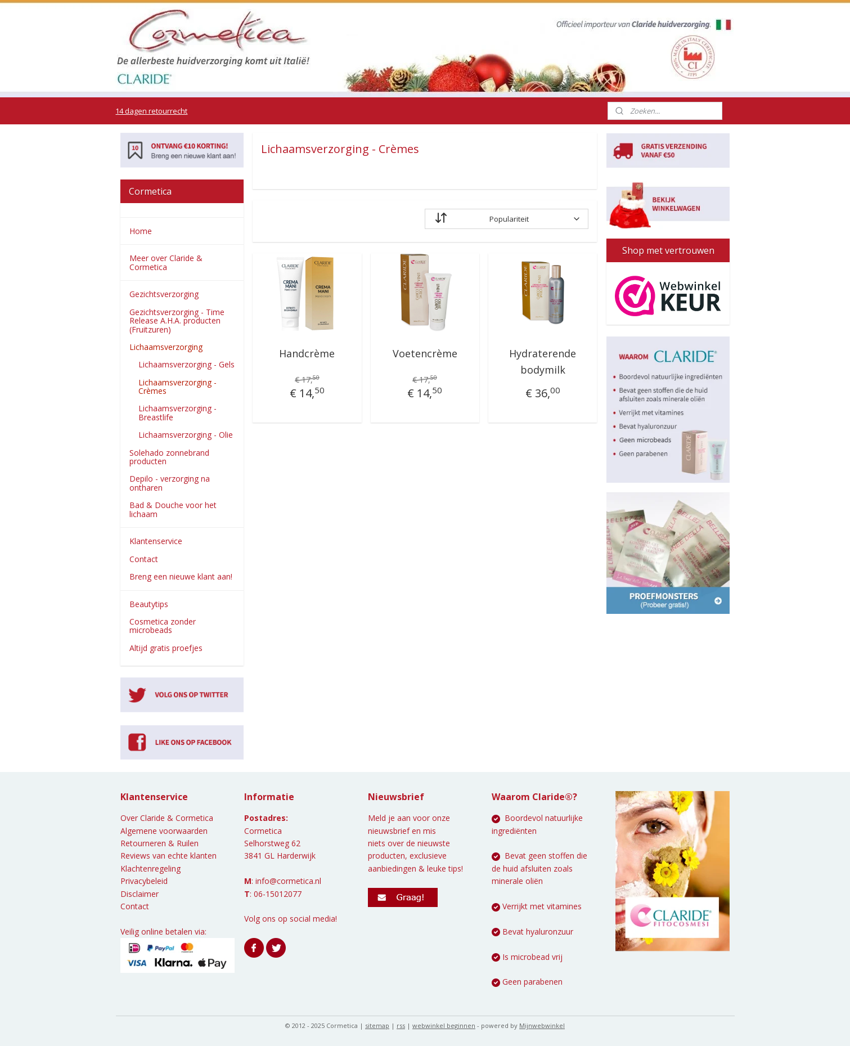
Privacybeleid (144, 881)
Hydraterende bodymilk (542, 361)
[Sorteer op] (506, 218)
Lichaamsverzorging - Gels (186, 364)
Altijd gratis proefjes (166, 648)
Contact (143, 559)
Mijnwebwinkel (542, 1025)
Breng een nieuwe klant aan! (180, 576)
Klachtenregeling (150, 868)
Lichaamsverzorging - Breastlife (177, 412)
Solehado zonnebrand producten (169, 456)
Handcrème (307, 353)
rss (401, 1025)
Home (140, 231)
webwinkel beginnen (443, 1025)
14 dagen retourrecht (151, 111)
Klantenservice (155, 541)
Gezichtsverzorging (164, 294)
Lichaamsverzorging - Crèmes (177, 386)
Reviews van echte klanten (168, 855)
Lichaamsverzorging (166, 347)
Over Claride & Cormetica (166, 817)
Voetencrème (425, 353)
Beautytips (148, 604)
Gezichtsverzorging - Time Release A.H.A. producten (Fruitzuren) (176, 321)
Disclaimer (139, 893)
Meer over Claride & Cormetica (166, 262)
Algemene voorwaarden (164, 830)
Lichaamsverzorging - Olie (185, 434)
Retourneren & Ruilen (159, 843)
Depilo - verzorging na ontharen (169, 482)
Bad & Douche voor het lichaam (173, 509)
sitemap (377, 1025)
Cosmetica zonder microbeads (162, 625)
